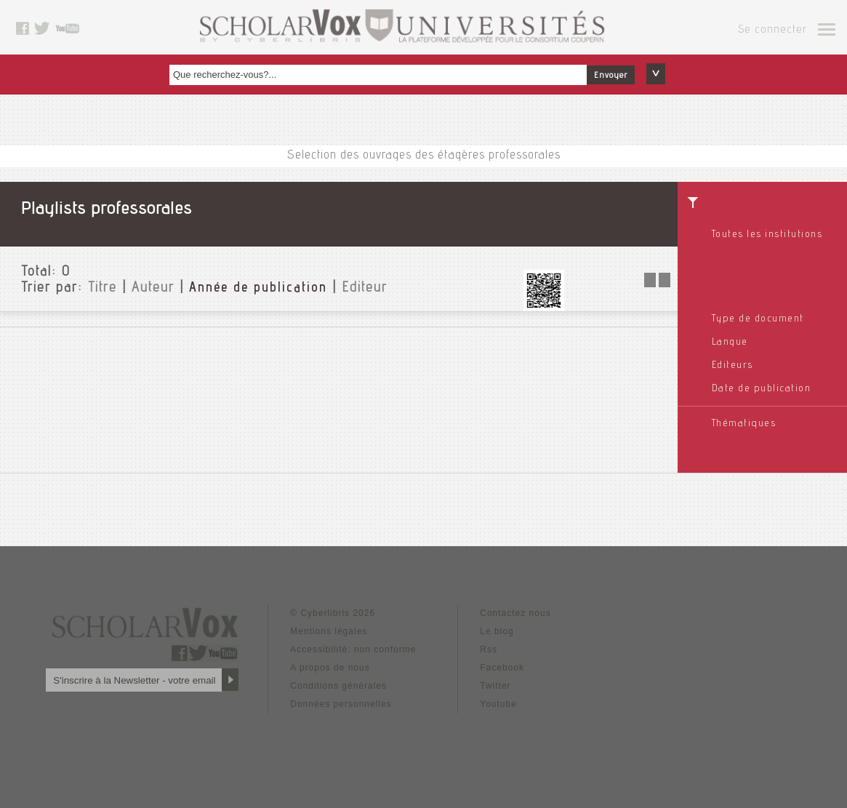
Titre (102, 288)
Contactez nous (515, 613)
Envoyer (610, 75)
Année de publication (258, 288)
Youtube (498, 704)
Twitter (495, 686)
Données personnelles (340, 704)
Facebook (502, 668)
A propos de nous (329, 668)
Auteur (153, 288)
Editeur (365, 288)
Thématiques (744, 424)
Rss (488, 649)
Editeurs (732, 366)
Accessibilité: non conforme (353, 649)
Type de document (758, 319)
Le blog (496, 631)
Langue (730, 342)
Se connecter (772, 30)
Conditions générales (338, 686)
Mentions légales (328, 631)
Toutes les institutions (767, 235)
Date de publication (761, 389)
